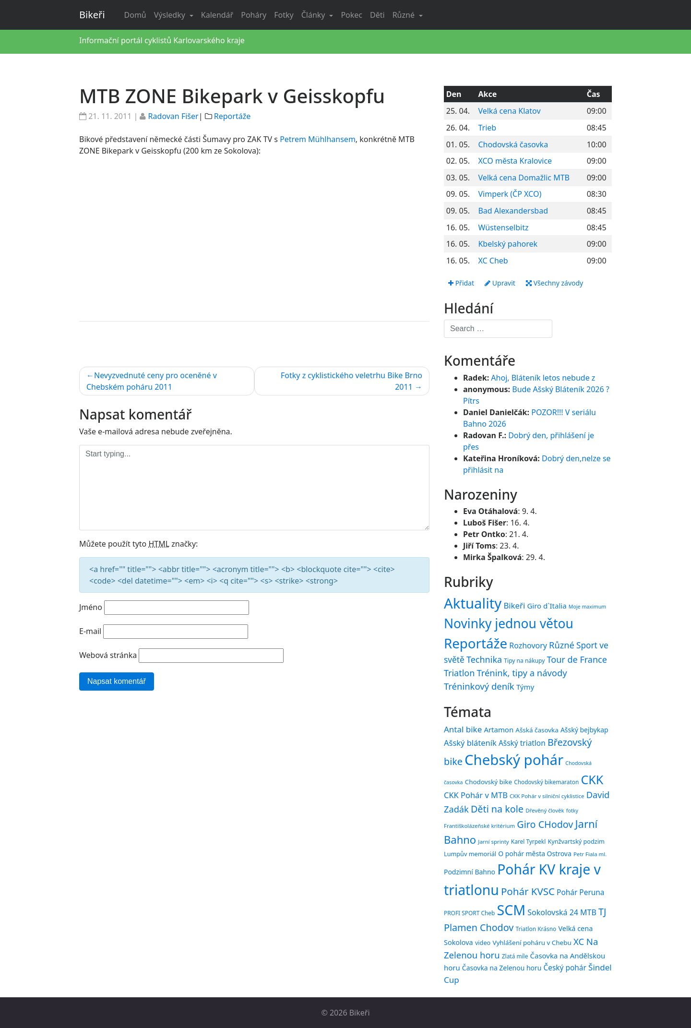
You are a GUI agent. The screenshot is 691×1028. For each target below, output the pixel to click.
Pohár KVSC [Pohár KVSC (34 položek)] (528, 891)
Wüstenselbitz (503, 227)
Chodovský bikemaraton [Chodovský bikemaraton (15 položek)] (546, 782)
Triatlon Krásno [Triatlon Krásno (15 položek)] (536, 928)
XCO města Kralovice (515, 160)
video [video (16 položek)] (482, 942)
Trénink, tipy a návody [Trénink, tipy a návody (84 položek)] (522, 673)
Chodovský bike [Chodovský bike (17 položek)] (488, 781)
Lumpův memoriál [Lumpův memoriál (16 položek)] (470, 853)
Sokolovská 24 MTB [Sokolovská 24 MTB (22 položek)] (561, 912)
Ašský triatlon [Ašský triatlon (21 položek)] (522, 743)
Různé (405, 15)
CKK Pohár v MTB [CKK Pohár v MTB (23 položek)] (476, 795)
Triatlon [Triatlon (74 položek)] (459, 673)
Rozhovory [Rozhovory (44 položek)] (528, 645)
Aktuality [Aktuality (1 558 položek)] (472, 603)
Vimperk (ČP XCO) (509, 194)
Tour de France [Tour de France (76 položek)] (577, 659)
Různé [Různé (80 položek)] (561, 645)
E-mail (90, 631)
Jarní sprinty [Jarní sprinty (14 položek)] (493, 841)
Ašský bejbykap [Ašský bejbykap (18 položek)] (584, 729)
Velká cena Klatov (509, 111)
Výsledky (170, 15)
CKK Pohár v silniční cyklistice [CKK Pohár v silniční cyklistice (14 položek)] (547, 796)
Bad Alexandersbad (513, 210)
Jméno (90, 607)
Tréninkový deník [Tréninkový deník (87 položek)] (479, 686)
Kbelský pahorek (507, 244)
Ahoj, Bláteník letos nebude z (543, 377)
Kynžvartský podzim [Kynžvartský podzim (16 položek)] (576, 841)
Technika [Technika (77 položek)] (484, 659)
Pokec (351, 15)
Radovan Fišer (173, 116)
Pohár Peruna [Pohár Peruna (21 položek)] (580, 892)
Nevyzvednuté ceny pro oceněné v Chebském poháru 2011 (151, 381)
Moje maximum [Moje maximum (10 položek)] (587, 606)
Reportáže (232, 116)
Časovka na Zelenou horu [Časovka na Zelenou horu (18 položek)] (501, 967)
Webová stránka (108, 655)
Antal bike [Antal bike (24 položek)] (463, 729)
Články (314, 15)
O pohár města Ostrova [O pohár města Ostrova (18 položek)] (535, 853)
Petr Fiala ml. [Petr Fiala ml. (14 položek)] (590, 854)
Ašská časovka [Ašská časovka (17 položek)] (537, 730)
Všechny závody (554, 282)
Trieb (487, 127)
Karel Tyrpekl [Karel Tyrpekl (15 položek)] (528, 841)
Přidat (461, 282)
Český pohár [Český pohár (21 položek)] (564, 967)
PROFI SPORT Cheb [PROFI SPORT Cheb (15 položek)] (469, 913)
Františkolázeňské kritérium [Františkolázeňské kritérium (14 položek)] (479, 825)
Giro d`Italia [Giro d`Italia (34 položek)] (546, 605)
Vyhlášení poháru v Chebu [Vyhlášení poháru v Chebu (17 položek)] (531, 942)
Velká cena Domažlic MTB (524, 177)
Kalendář (217, 15)
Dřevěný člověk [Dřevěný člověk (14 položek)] (544, 810)
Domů (135, 15)
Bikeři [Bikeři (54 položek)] (514, 605)
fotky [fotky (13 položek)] (572, 810)
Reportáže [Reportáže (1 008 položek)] (475, 643)
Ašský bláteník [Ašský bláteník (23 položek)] (470, 742)
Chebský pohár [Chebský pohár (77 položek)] (514, 759)
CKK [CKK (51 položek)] (592, 779)
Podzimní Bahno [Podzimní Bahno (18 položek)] (469, 871)
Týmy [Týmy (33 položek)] (525, 687)
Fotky (283, 15)
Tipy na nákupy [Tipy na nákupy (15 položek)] (524, 661)
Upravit (500, 282)
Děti (377, 15)
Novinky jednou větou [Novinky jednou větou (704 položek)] (508, 623)
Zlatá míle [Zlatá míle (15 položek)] (515, 956)
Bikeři (92, 14)
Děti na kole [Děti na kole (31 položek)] (497, 808)
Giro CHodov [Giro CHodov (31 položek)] (545, 824)
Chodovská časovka (513, 144)
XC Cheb (493, 260)
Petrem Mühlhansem (318, 139)
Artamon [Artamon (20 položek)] (498, 729)
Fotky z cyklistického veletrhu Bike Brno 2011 (351, 381)
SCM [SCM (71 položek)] (511, 909)
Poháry (253, 15)
